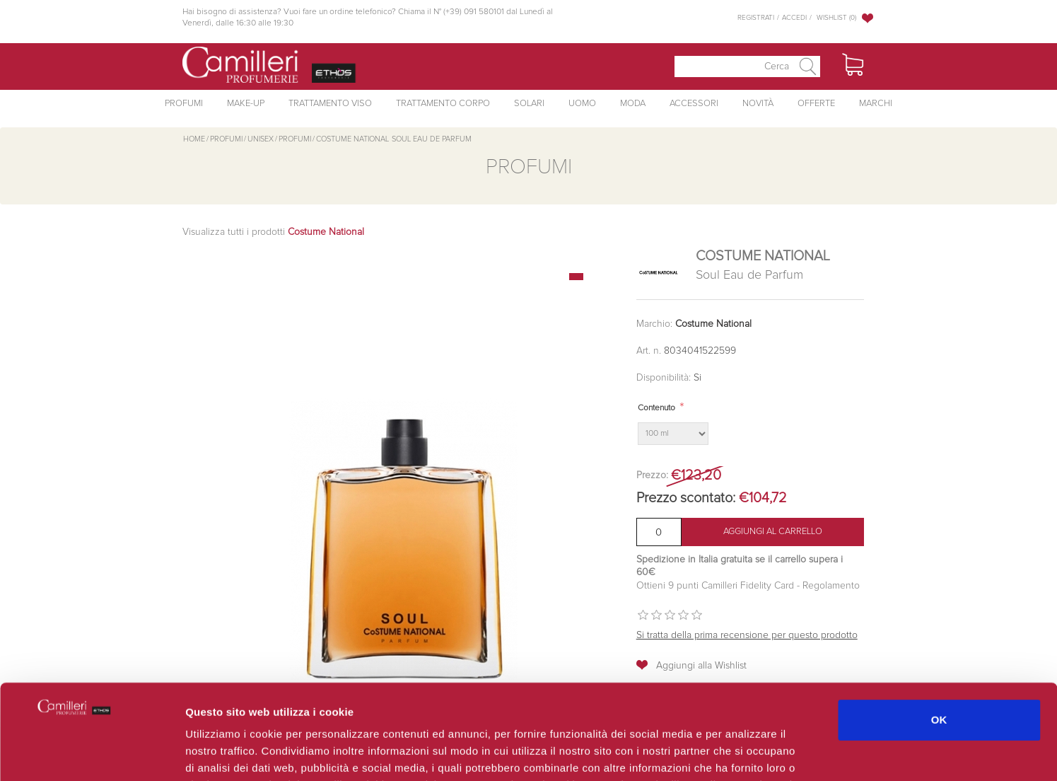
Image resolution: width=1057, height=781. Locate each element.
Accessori (694, 103)
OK (939, 631)
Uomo (582, 103)
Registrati (755, 17)
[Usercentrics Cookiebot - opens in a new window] (91, 753)
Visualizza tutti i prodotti (273, 232)
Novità (757, 103)
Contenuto (656, 408)
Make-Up (245, 103)
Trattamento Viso (330, 103)
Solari (529, 103)
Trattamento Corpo (443, 103)
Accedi (794, 17)
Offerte (816, 103)
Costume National (713, 324)
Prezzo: (652, 475)
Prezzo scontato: (685, 498)
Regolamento (830, 586)
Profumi (184, 103)
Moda (633, 103)
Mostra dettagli (751, 753)
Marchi (875, 103)
